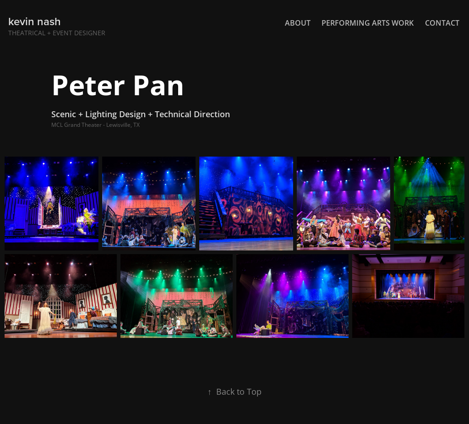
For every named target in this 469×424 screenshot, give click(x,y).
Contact (442, 23)
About (298, 23)
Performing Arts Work (368, 23)
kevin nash (34, 21)
